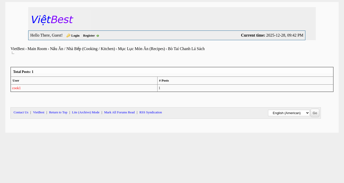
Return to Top (58, 112)
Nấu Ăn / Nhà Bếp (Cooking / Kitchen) (82, 49)
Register (89, 35)
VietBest (17, 49)
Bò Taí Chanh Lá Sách (186, 49)
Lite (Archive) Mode (85, 112)
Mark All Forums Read (119, 112)
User (15, 80)
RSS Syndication (150, 112)
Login (75, 35)
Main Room (37, 49)
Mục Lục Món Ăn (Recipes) (141, 49)
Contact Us (20, 112)
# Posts (164, 80)
